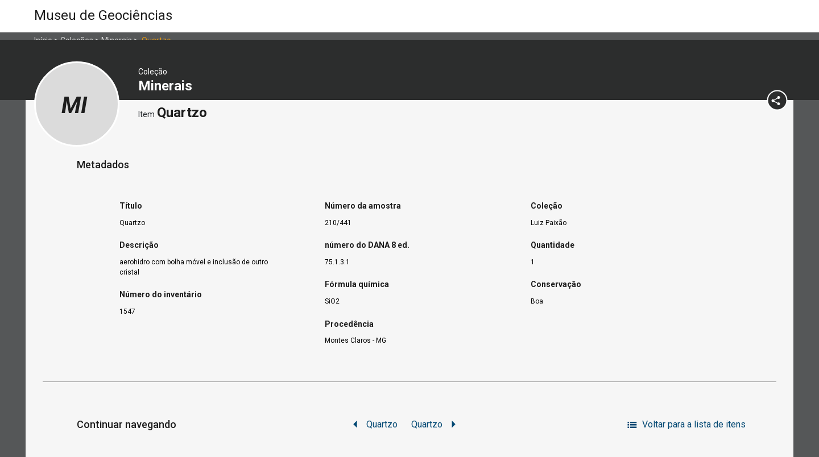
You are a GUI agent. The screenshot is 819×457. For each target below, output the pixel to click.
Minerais (167, 86)
